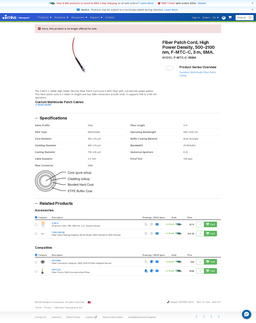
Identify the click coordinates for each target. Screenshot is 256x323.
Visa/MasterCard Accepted (142, 317)
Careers (91, 317)
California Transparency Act (68, 308)
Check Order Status (113, 317)
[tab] (96, 100)
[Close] (253, 3)
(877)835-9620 (186, 302)
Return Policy (73, 317)
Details (202, 3)
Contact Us (40, 317)
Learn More (147, 3)
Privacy (47, 308)
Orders (206, 17)
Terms (38, 308)
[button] (43, 104)
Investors (56, 317)
